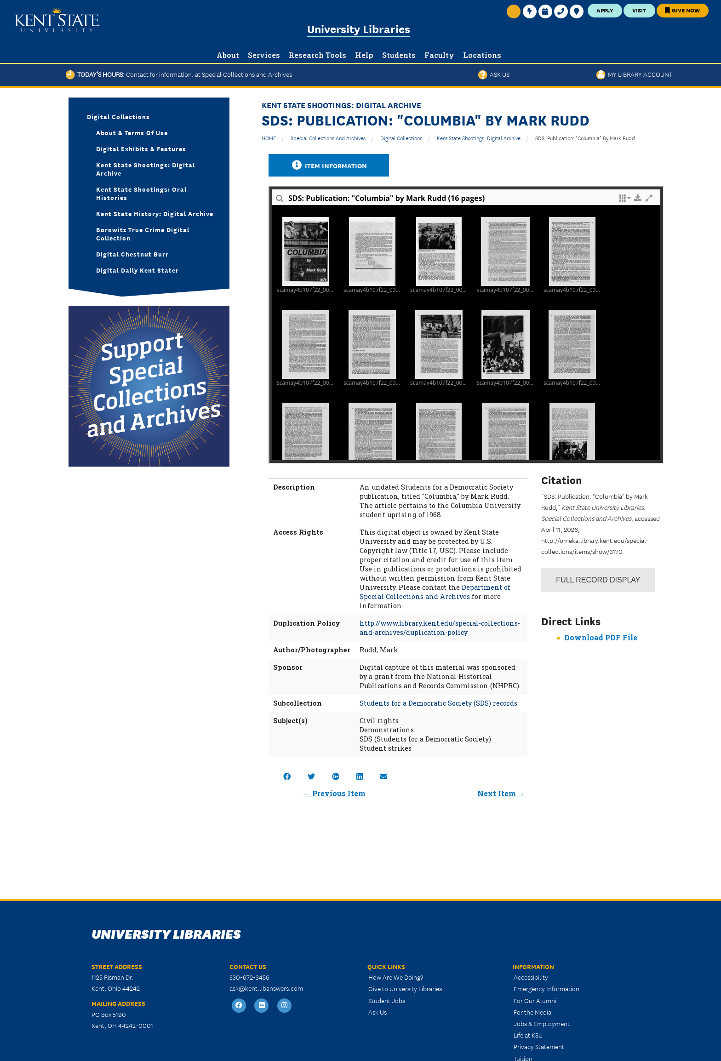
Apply (604, 10)
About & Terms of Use (132, 132)
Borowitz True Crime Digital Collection (142, 233)
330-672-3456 (249, 977)
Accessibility (531, 977)
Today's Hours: (179, 74)
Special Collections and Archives (328, 137)
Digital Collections (401, 137)
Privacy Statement (539, 1046)
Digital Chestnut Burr (132, 254)
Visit (639, 10)
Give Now (682, 10)
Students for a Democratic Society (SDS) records (438, 703)
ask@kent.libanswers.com (266, 988)
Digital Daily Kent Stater (137, 270)
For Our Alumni (535, 1000)
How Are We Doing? (395, 977)
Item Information (329, 165)
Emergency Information (546, 988)
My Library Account (634, 74)
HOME (269, 137)
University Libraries (358, 28)
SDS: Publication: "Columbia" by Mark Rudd (585, 137)
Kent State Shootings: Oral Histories (141, 193)
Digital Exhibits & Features (141, 148)
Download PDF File (600, 637)
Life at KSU (528, 1035)
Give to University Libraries (405, 988)
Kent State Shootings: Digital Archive (479, 137)
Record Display (598, 580)
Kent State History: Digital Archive (154, 213)
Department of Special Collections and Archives (435, 592)
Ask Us (493, 74)
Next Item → (501, 793)
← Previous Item (334, 793)
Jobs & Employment (542, 1023)
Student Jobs (386, 1000)
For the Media (532, 1012)
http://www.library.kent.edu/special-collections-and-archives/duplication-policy (440, 628)
